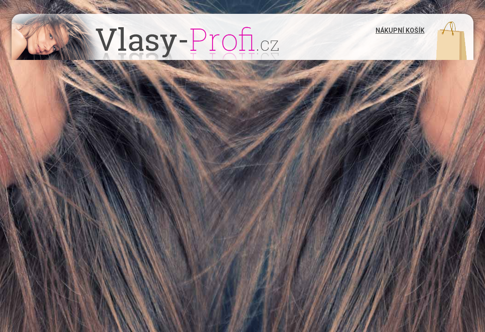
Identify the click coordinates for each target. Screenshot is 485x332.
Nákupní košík (400, 30)
